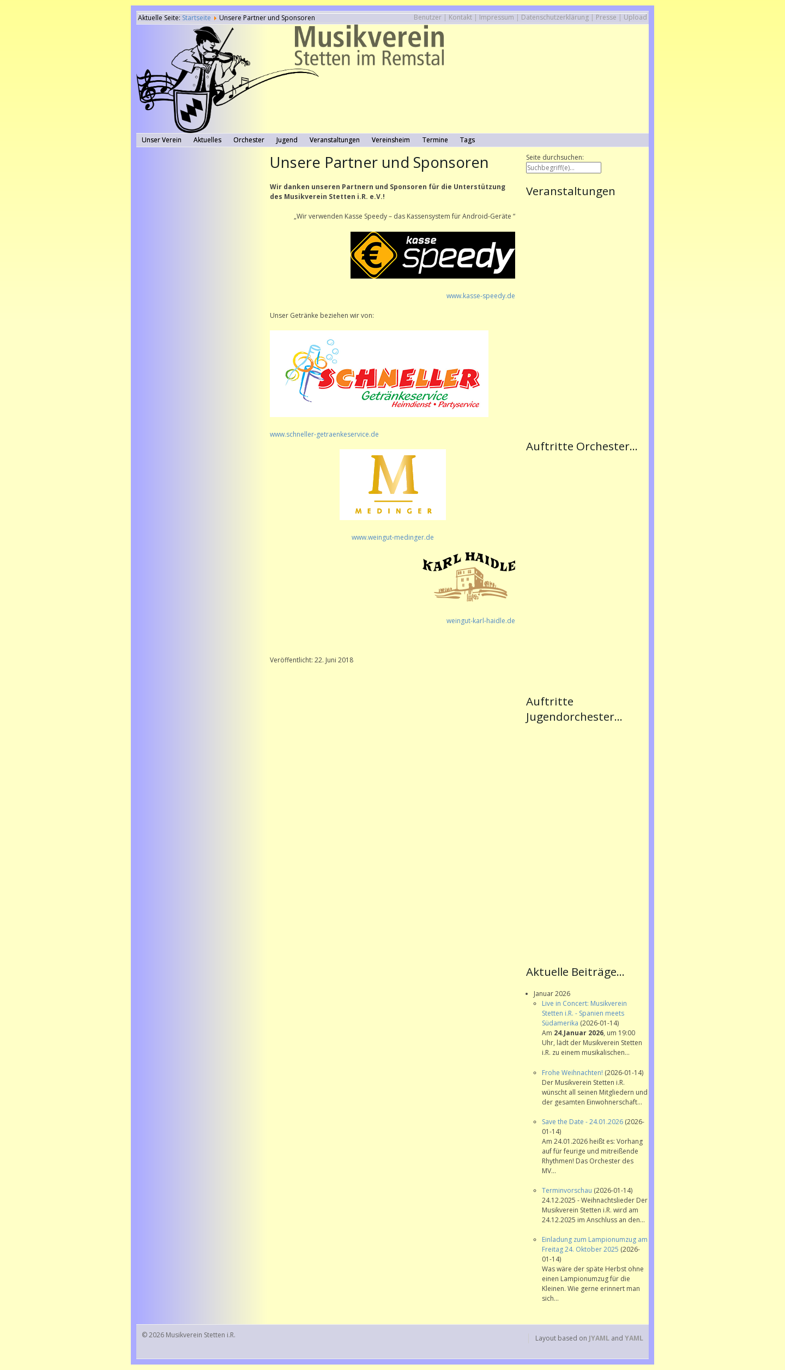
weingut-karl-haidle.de (480, 620)
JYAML (599, 1338)
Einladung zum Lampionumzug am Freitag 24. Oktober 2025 (595, 1244)
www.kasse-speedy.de (480, 295)
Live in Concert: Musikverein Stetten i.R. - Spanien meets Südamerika (584, 1013)
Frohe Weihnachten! (573, 1072)
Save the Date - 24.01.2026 (583, 1121)
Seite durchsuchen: (555, 157)
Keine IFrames (587, 317)
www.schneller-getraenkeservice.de (324, 434)
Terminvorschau (568, 1190)
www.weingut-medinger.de (393, 537)
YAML (634, 1338)
